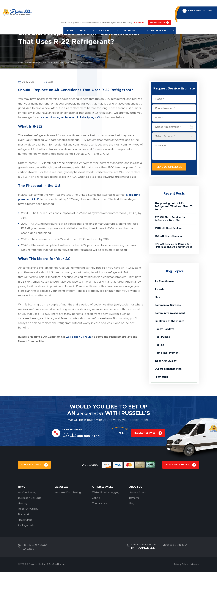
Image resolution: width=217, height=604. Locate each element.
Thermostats (99, 536)
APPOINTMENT (90, 445)
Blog (158, 313)
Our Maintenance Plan (169, 398)
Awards (160, 304)
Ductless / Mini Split (29, 530)
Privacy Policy (181, 597)
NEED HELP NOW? (75, 461)
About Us (137, 12)
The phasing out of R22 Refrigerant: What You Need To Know (174, 208)
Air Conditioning (166, 294)
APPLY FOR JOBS (31, 496)
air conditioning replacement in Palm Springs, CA (72, 117)
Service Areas (137, 525)
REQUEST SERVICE (157, 4)
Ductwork (23, 546)
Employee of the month (171, 341)
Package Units (26, 557)
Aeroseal (116, 12)
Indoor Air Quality (167, 388)
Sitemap (194, 597)
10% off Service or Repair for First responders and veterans (172, 255)
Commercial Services (169, 322)
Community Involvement (171, 332)
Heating (160, 370)
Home (85, 12)
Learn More (139, 5)
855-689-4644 (195, 10)
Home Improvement (168, 379)
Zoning (96, 530)
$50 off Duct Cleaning (170, 243)
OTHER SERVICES (102, 519)
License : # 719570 (175, 577)
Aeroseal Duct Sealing (68, 525)
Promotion (162, 407)
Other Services (161, 12)
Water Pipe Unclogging (105, 525)
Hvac (98, 12)
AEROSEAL (61, 519)
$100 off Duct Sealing (169, 233)
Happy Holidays (165, 351)
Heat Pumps (163, 360)
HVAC (21, 519)
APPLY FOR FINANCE (176, 496)
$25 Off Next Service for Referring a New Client (171, 223)
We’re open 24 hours (79, 337)
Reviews (134, 530)
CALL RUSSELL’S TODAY (198, 4)
